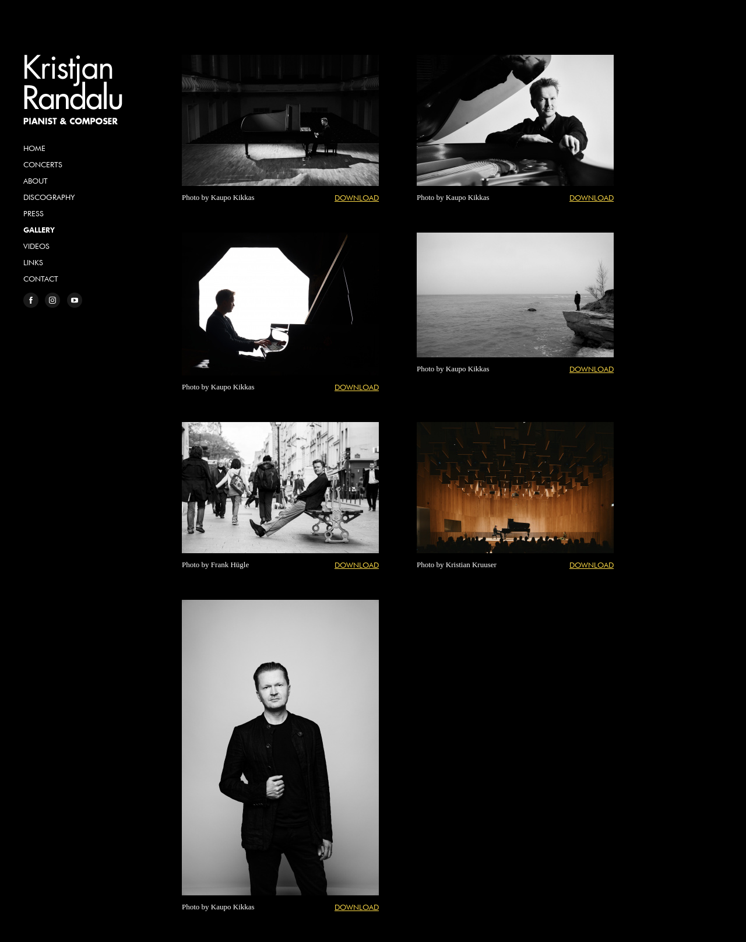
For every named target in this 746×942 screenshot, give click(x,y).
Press (33, 213)
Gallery (39, 229)
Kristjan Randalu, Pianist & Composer (72, 90)
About (35, 180)
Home (34, 148)
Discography (49, 197)
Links (33, 262)
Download (357, 197)
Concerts (42, 164)
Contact (40, 278)
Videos (36, 246)
